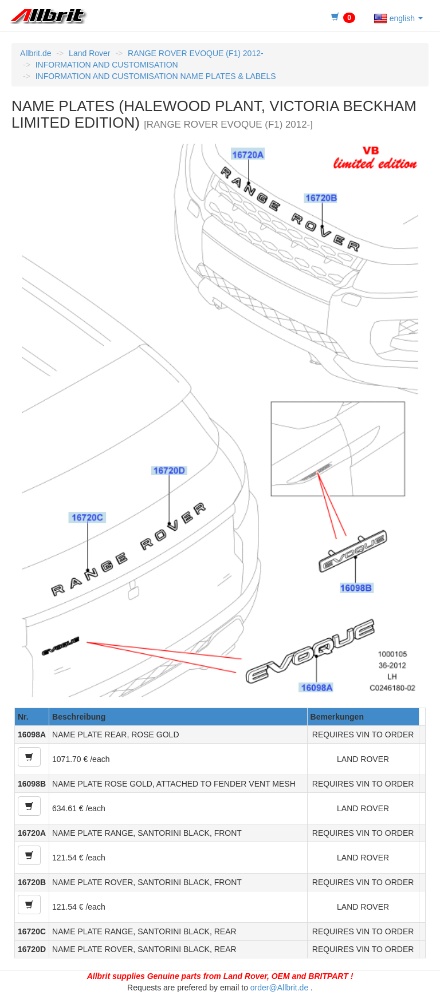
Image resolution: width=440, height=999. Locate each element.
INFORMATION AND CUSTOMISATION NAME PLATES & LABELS (156, 76)
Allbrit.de (35, 53)
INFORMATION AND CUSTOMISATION (107, 64)
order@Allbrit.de (279, 987)
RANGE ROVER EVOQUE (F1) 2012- (196, 53)
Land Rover (89, 53)
